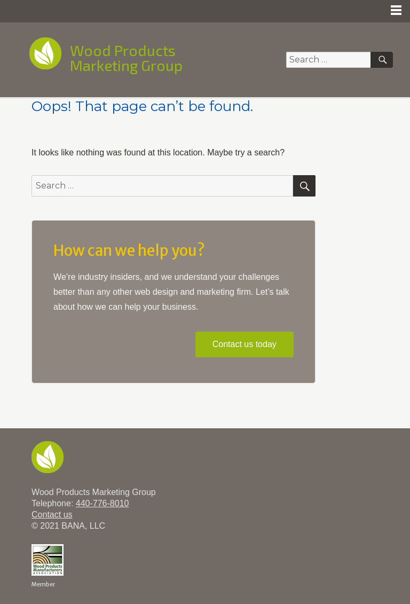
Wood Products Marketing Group (126, 57)
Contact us (51, 514)
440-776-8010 (102, 503)
